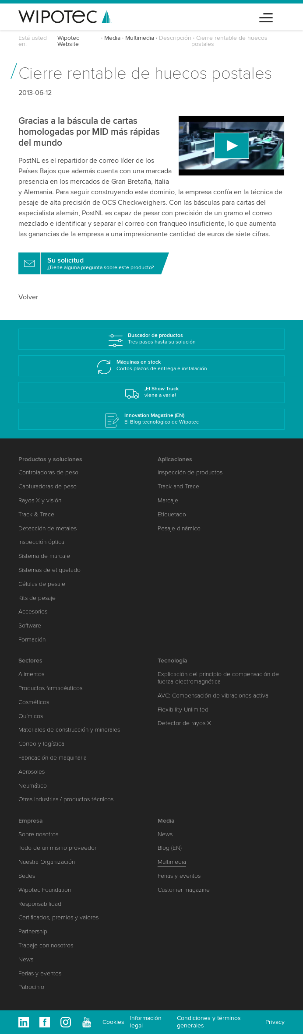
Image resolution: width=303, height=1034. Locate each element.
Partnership (32, 931)
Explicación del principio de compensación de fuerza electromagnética (218, 677)
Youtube (86, 1022)
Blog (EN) (170, 848)
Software (29, 625)
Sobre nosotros (38, 834)
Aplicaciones (175, 459)
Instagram (65, 1022)
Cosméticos (33, 702)
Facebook (44, 1022)
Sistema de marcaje (44, 556)
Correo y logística (41, 743)
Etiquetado (172, 514)
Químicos (30, 716)
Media (112, 38)
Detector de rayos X (184, 723)
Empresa (30, 820)
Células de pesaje (41, 584)
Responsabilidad (39, 904)
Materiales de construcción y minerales (69, 729)
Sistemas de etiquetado (49, 570)
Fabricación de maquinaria (52, 757)
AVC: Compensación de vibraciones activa (213, 695)
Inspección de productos (190, 472)
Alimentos (31, 674)
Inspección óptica (41, 542)
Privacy (275, 1022)
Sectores (30, 660)
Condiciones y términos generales (209, 1021)
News (25, 959)
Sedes (26, 876)
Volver (28, 297)
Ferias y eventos (39, 973)
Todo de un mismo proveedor (57, 848)
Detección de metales (47, 528)
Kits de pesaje (37, 598)
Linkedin (23, 1022)
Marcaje (168, 500)
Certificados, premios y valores (58, 917)
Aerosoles (31, 771)
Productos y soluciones (50, 459)
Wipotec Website (68, 41)
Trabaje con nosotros (45, 945)
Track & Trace (36, 514)
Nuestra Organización (46, 862)
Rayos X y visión (39, 500)
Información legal (146, 1021)
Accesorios (32, 611)
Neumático (32, 785)
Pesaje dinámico (179, 528)
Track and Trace (178, 486)
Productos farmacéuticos (50, 688)
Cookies (113, 1022)
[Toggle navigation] (266, 16)
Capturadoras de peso (47, 486)
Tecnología (172, 660)
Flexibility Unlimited (183, 709)
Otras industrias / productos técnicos (65, 799)
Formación (32, 639)
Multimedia (139, 38)
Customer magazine (184, 890)
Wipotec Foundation (44, 890)
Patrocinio (31, 987)
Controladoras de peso (48, 472)
